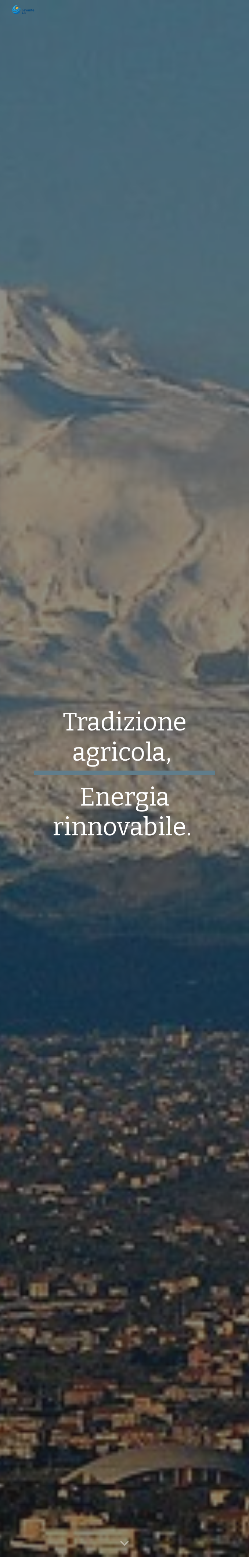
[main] (124, 778)
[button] (124, 1544)
